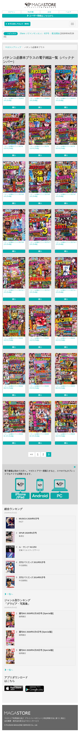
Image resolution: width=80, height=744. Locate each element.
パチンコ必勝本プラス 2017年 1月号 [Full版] (66, 291)
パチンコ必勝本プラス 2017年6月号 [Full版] (14, 243)
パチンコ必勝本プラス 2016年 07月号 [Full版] (39, 387)
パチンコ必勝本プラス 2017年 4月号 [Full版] (66, 243)
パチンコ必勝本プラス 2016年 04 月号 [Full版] (39, 403)
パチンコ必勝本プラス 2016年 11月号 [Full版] (39, 339)
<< (31, 423)
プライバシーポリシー (33, 687)
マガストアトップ (13, 47)
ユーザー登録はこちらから (40, 16)
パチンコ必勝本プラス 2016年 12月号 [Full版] (13, 339)
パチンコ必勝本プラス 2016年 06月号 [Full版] (65, 387)
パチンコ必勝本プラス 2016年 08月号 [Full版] (13, 387)
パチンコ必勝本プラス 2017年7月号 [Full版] (66, 195)
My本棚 (30, 12)
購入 (14, 107)
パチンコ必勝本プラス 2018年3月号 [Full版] (14, 99)
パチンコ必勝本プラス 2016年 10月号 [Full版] (65, 339)
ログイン (11, 12)
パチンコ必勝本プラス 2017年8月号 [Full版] (40, 195)
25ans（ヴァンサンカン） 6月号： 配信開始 (40, 33)
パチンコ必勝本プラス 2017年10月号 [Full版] (65, 147)
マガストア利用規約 (12, 687)
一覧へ (8, 563)
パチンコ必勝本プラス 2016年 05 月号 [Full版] (13, 403)
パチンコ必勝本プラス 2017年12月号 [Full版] (13, 147)
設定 (49, 12)
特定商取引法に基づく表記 (54, 687)
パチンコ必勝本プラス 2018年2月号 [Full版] (40, 99)
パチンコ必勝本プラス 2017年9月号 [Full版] (14, 195)
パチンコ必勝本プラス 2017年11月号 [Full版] (39, 147)
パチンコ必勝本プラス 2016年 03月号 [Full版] (65, 403)
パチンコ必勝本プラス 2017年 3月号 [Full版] (14, 291)
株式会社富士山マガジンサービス (26, 690)
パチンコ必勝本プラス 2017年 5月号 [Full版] (40, 243)
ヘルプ (68, 12)
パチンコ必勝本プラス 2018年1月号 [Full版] (66, 99)
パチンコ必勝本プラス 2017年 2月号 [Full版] (40, 291)
